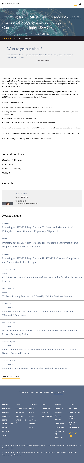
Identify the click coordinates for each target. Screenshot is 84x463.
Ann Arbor (6, 408)
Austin (31, 408)
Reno (31, 428)
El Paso (31, 416)
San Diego (46, 408)
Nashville (19, 416)
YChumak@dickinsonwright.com (27, 203)
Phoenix (32, 424)
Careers (72, 405)
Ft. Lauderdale (21, 408)
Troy (4, 436)
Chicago (5, 412)
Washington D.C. (21, 421)
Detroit (5, 420)
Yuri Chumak (21, 193)
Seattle (45, 412)
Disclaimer (73, 408)
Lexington (20, 412)
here (77, 133)
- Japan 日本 (59, 428)
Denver (31, 412)
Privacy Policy (74, 412)
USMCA (6, 173)
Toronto (59, 408)
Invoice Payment (72, 417)
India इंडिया (59, 438)
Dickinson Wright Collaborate (74, 425)
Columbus (6, 416)
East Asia (58, 420)
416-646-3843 (21, 201)
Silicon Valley (47, 416)
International (8, 164)
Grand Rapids (7, 424)
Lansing (5, 428)
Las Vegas (32, 420)
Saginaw (5, 432)
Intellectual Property (11, 168)
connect (58, 392)
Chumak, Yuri (6, 38)
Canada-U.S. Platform (12, 160)
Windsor (58, 412)
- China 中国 (59, 424)
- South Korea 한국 (60, 432)
